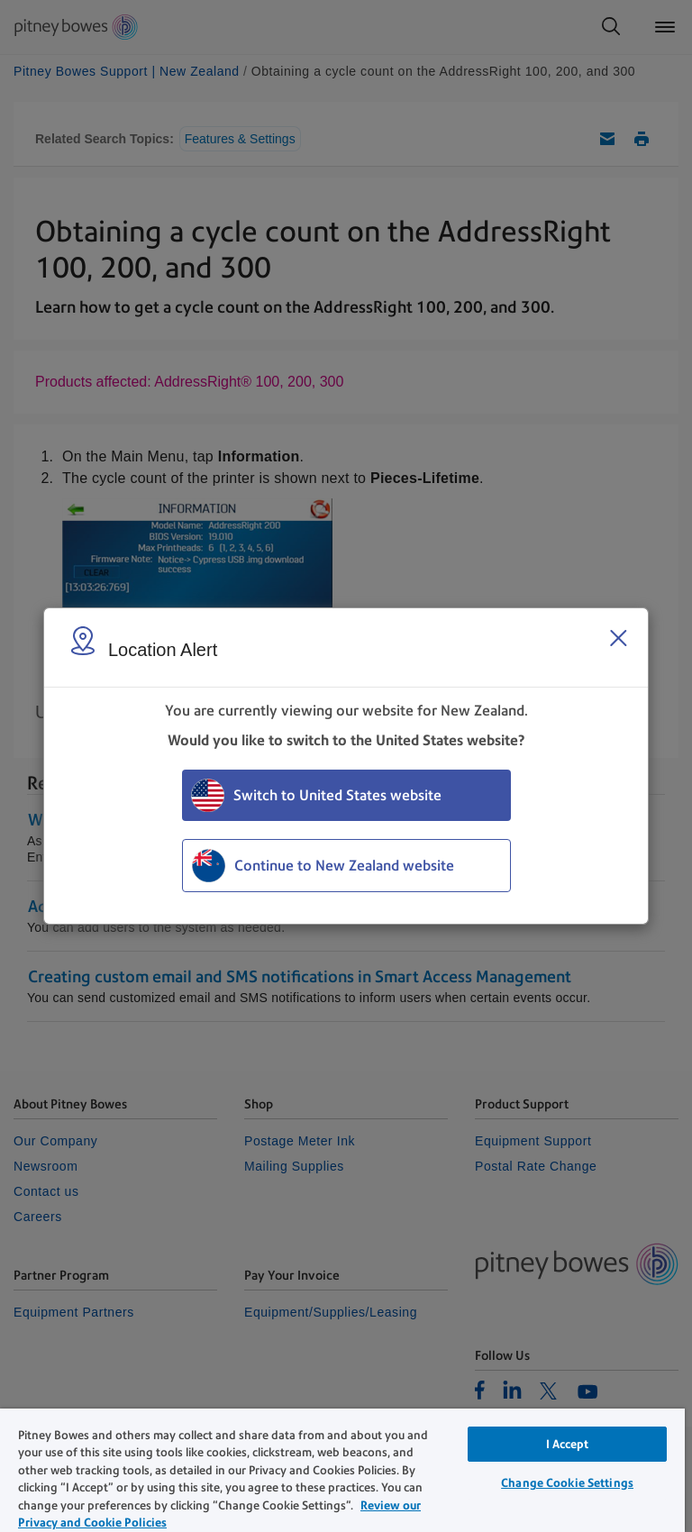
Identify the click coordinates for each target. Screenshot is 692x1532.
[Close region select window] (618, 638)
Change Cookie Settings (567, 1483)
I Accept (567, 1444)
